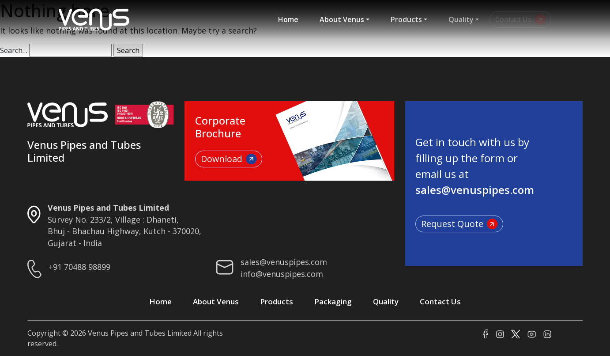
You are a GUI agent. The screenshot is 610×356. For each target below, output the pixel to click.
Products (406, 19)
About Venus (342, 19)
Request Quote (459, 224)
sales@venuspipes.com (284, 262)
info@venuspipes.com (282, 274)
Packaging (333, 301)
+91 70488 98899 (79, 266)
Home (288, 19)
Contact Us (440, 301)
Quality (461, 19)
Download (228, 159)
